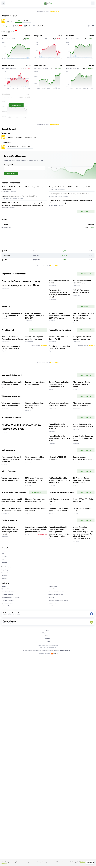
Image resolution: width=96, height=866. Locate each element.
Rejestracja (5, 751)
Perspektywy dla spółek (8, 764)
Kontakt (47, 814)
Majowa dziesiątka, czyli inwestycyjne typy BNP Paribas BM (11, 582)
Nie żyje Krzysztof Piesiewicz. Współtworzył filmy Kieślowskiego (69, 194)
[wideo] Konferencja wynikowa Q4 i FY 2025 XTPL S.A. (58, 525)
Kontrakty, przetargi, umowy (56, 764)
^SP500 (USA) (70, 65)
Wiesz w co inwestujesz (8, 772)
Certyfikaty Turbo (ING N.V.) (55, 767)
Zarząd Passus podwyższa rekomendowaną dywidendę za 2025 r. (59, 458)
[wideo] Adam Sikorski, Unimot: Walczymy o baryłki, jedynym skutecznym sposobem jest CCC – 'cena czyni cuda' (59, 704)
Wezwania (51, 770)
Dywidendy (4, 734)
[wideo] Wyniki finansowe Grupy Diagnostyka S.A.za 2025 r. (83, 549)
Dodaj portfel (11, 173)
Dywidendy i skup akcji (7, 767)
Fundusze (4, 729)
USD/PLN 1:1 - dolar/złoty (42, 65)
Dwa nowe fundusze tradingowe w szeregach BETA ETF (34, 352)
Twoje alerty (5, 742)
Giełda (3, 726)
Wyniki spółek (5, 761)
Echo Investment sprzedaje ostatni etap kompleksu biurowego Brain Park (59, 410)
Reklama (47, 811)
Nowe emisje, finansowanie (55, 761)
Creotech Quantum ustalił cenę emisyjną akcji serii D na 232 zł (12, 649)
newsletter (51, 778)
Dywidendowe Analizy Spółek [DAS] (11, 770)
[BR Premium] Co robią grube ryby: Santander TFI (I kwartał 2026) (83, 616)
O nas (47, 802)
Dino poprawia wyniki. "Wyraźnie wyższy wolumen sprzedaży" (12, 388)
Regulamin (47, 808)
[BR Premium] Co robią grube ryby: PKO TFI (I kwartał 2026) (34, 616)
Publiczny (52, 168)
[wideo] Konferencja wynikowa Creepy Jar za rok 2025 (60, 549)
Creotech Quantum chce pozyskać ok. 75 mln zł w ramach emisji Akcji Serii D (59, 671)
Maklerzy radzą (6, 778)
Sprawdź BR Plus (54, 11)
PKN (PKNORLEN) (8, 65)
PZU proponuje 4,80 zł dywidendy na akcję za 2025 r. (81, 458)
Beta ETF (4, 758)
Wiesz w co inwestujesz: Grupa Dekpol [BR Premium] (34, 491)
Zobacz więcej (85, 211)
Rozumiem (90, 862)
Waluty (3, 732)
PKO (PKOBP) (70, 36)
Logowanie (4, 748)
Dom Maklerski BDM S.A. (66, 823)
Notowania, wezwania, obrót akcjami (58, 772)
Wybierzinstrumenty (10, 20)
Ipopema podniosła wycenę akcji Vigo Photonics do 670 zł (19, 196)
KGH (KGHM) (38, 36)
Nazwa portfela (24, 167)
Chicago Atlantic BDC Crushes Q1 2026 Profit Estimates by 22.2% (69, 187)
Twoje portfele (5, 745)
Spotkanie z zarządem (7, 775)
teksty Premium (52, 758)
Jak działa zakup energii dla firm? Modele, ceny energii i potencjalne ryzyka (36, 702)
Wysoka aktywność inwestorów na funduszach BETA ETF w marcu (59, 352)
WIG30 (4, 36)
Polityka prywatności (47, 805)
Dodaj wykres (16, 105)
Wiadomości (5, 723)
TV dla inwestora (52, 775)
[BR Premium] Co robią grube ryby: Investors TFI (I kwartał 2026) (59, 616)
